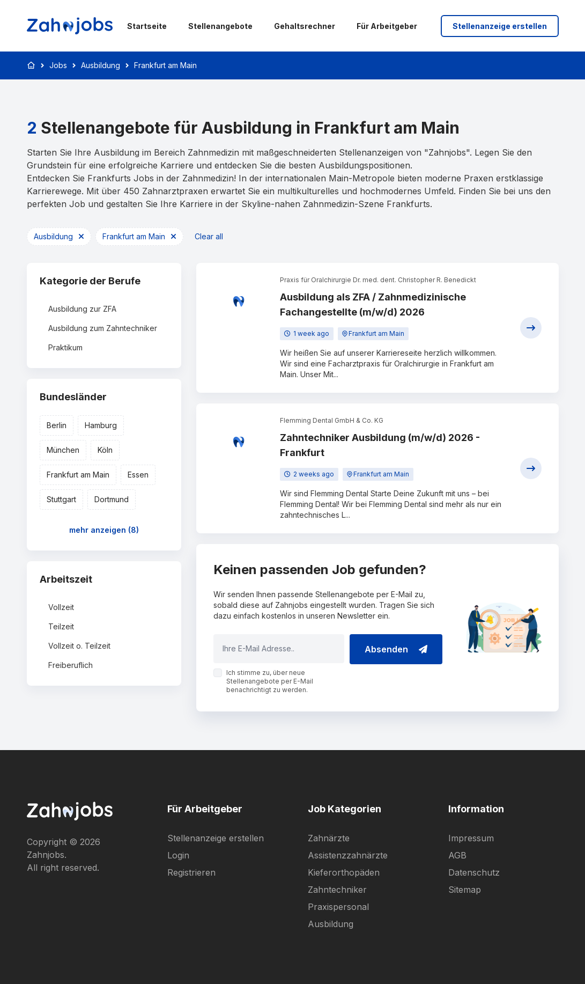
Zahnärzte (329, 838)
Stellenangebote (220, 26)
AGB (457, 855)
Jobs (58, 65)
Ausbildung (100, 65)
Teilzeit (61, 626)
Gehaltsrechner (304, 26)
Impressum (471, 838)
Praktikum (65, 347)
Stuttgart (61, 499)
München (63, 449)
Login (178, 855)
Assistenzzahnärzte (348, 855)
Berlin (56, 425)
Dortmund (111, 499)
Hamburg (101, 425)
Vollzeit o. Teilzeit (79, 645)
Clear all (209, 236)
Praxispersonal (338, 906)
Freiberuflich (70, 665)
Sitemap (464, 889)
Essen (138, 474)
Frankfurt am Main (165, 65)
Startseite (147, 26)
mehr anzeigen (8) (104, 529)
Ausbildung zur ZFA (82, 308)
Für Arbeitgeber (387, 26)
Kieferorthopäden (344, 872)
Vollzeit (61, 607)
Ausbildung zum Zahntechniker (102, 328)
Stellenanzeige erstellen (500, 26)
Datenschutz (474, 872)
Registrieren (191, 872)
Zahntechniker (337, 889)
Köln (105, 449)
